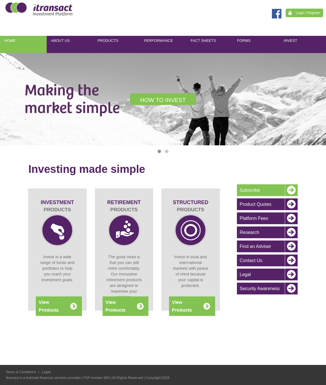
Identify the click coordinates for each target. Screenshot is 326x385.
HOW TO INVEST (163, 100)
